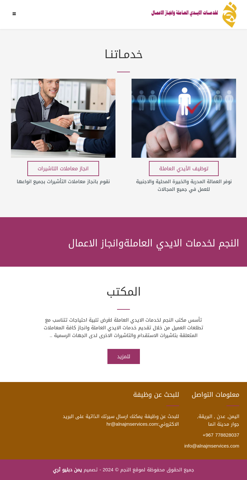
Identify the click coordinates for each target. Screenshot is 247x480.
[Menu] (16, 14)
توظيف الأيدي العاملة (183, 168)
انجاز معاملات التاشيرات (63, 168)
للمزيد (123, 356)
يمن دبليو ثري (67, 469)
